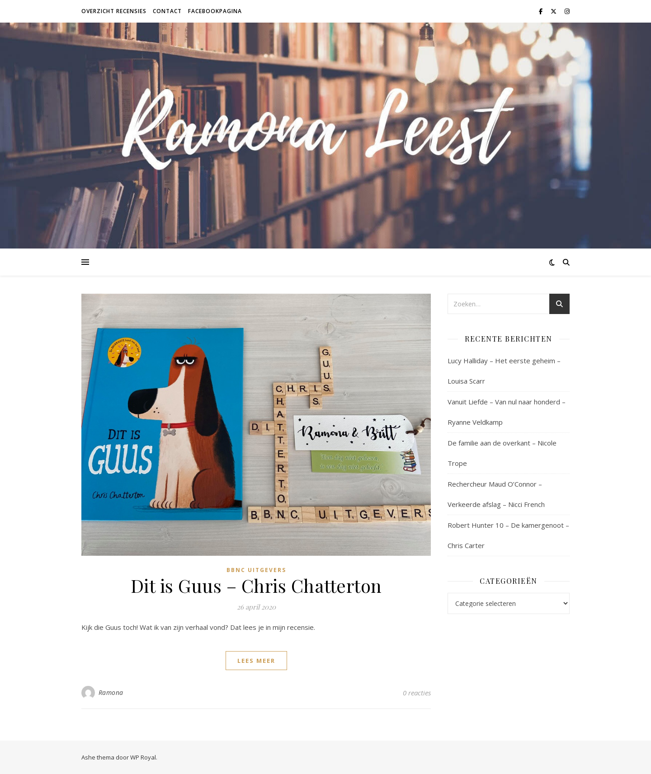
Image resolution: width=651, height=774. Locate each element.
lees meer (256, 661)
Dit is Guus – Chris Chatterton (256, 585)
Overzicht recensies (113, 11)
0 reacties (417, 692)
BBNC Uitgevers (256, 570)
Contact (167, 11)
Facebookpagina (215, 11)
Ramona (111, 692)
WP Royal (143, 757)
